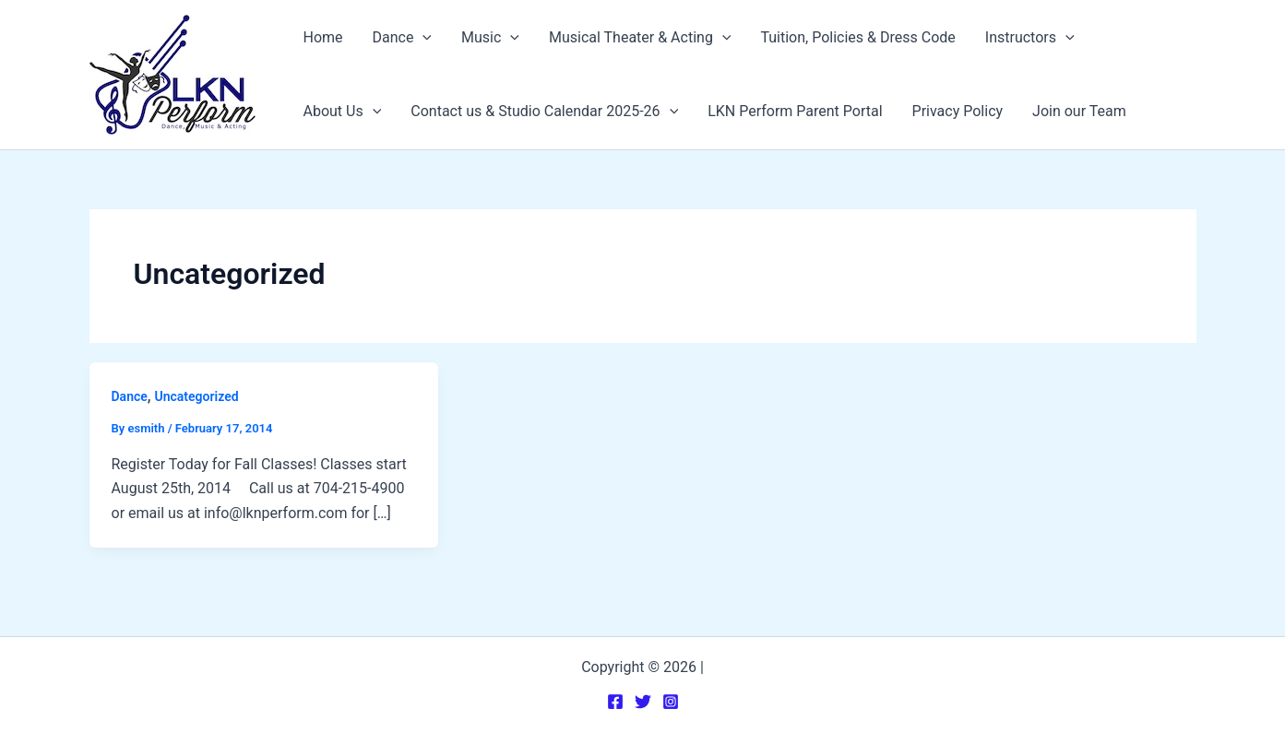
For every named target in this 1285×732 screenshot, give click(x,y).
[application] (422, 38)
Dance (130, 396)
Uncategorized (197, 396)
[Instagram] (670, 701)
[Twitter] (643, 701)
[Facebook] (615, 701)
